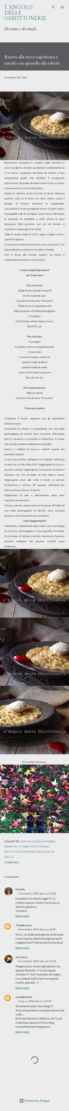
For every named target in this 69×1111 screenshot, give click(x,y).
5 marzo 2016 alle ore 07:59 (34, 1001)
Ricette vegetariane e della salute (29, 851)
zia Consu (21, 957)
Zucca (8, 856)
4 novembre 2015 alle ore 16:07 (37, 929)
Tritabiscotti (23, 925)
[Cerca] (53, 6)
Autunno (48, 841)
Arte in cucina (30, 841)
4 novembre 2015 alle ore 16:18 (37, 961)
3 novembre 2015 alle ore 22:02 (37, 893)
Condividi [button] (11, 862)
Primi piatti (12, 846)
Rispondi (22, 916)
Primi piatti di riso (35, 846)
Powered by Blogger (34, 1100)
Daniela (20, 889)
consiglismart (23, 996)
